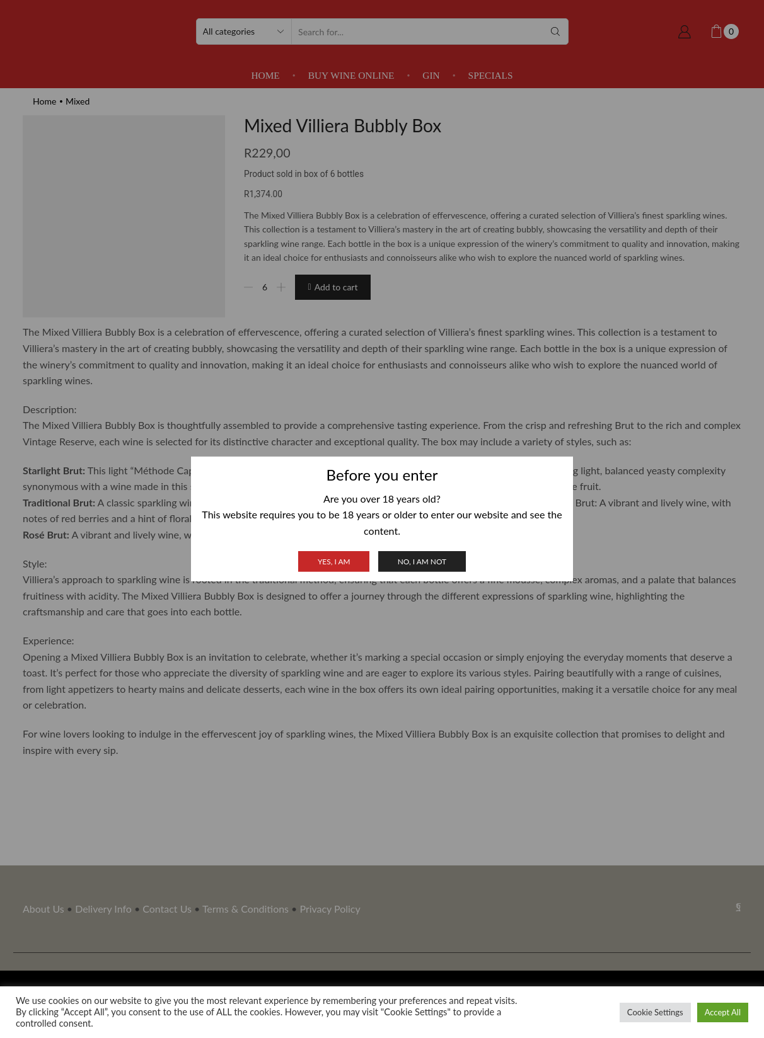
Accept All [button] (723, 1012)
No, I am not (422, 561)
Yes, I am (334, 561)
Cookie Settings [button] (655, 1012)
